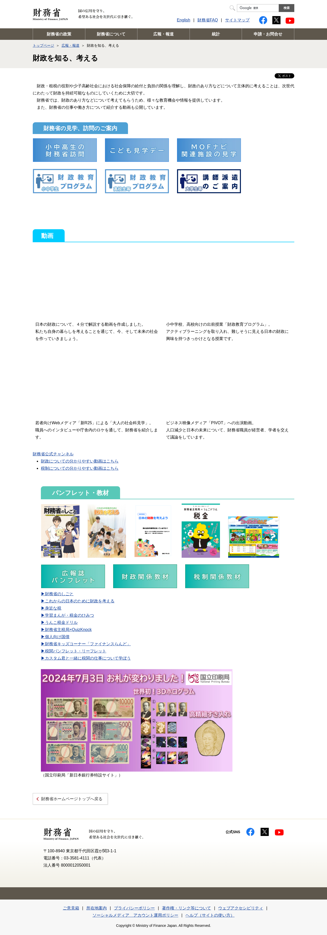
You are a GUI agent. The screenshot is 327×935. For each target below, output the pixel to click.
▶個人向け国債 (55, 637)
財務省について (111, 34)
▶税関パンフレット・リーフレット (73, 651)
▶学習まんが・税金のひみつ (67, 615)
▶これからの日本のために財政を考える (77, 601)
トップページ (43, 45)
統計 (216, 34)
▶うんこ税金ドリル (59, 622)
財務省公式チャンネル (53, 454)
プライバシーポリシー (134, 908)
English (183, 20)
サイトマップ (237, 20)
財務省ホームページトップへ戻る (71, 799)
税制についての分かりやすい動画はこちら (80, 468)
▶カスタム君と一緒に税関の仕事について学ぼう (86, 658)
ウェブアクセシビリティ (240, 908)
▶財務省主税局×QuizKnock (66, 629)
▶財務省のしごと (57, 594)
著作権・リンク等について (186, 908)
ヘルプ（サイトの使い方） (210, 915)
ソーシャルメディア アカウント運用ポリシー (135, 915)
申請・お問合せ (268, 34)
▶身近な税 (51, 608)
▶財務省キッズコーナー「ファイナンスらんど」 (86, 644)
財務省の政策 (59, 34)
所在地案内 (96, 908)
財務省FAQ (207, 20)
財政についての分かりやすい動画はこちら (80, 461)
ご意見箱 (71, 908)
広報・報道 (163, 34)
